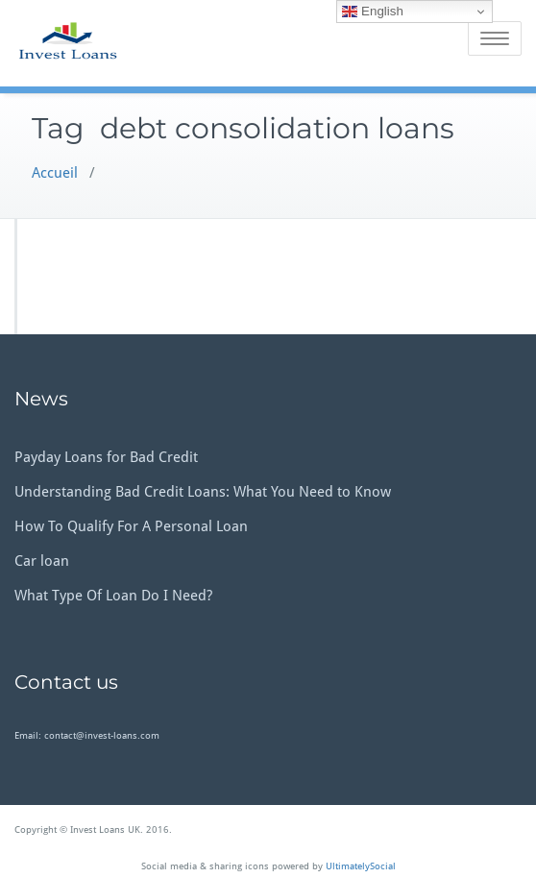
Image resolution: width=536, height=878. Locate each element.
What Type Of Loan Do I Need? (113, 595)
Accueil (55, 173)
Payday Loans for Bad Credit (106, 457)
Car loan (41, 561)
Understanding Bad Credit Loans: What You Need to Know (202, 491)
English (372, 11)
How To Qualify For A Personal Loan (131, 526)
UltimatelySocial (361, 866)
